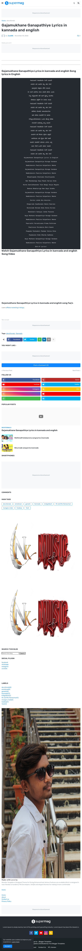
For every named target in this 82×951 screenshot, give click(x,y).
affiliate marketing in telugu (15, 308)
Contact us (5, 899)
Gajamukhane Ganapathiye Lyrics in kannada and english (29, 430)
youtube (4, 668)
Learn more (15, 942)
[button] (2, 3)
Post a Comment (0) (41, 365)
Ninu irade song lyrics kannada (26, 448)
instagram (5, 666)
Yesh (27, 508)
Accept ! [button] (7, 946)
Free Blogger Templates (57, 944)
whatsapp (5, 664)
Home (4, 20)
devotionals (11, 20)
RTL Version (52, 947)
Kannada (19, 333)
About (4, 897)
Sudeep (19, 508)
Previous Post (7, 370)
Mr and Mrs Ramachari (63, 504)
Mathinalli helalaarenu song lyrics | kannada (31, 438)
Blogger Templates (45, 942)
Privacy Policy (6, 901)
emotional (18, 504)
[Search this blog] (10, 653)
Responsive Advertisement (41, 13)
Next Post (76, 370)
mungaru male (8, 508)
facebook (5, 662)
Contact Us (42, 947)
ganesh (28, 504)
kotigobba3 (48, 504)
